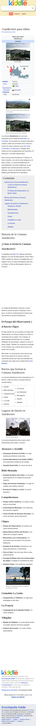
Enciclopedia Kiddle (8, 678)
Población (5, 92)
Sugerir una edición (17, 697)
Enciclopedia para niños (9, 32)
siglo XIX (15, 254)
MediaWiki (16, 717)
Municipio (7, 90)
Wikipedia (20, 715)
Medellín (4, 363)
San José (27, 146)
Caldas (17, 86)
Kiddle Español (6, 719)
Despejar (28, 8)
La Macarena (15, 148)
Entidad (5, 81)
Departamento (6, 88)
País (5, 84)
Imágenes (17, 14)
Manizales (18, 90)
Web (11, 14)
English (24, 14)
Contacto (19, 721)
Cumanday (5, 148)
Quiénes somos (24, 719)
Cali (30, 361)
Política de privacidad (8, 721)
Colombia (5, 141)
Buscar (32, 8)
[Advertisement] (18, 21)
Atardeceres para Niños (10, 690)
